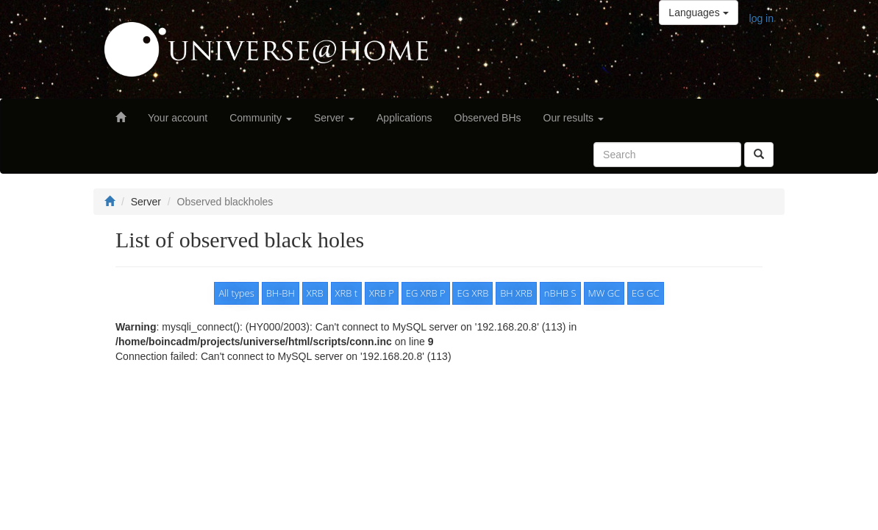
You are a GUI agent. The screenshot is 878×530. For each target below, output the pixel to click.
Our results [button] (573, 118)
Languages (698, 12)
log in (761, 18)
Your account (177, 118)
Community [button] (260, 118)
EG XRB (472, 293)
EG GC (645, 293)
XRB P (381, 293)
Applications (404, 118)
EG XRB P (426, 293)
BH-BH (280, 293)
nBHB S (560, 293)
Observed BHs (487, 118)
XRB (315, 293)
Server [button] (334, 118)
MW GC (604, 293)
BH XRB (516, 293)
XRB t (346, 293)
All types (236, 293)
